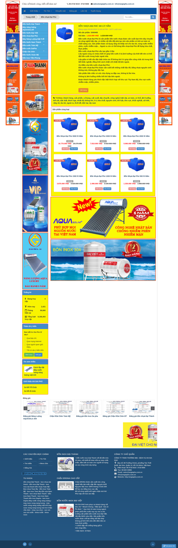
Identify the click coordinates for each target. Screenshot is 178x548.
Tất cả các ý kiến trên (34, 350)
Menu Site (44, 463)
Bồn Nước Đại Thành (31, 24)
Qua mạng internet (32, 341)
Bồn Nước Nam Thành (32, 42)
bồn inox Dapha (35, 498)
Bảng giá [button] (73, 11)
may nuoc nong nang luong (34, 503)
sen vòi (47, 510)
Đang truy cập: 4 (39, 473)
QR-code (26, 473)
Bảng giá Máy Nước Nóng (33, 416)
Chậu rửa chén (29, 52)
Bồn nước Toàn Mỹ (30, 45)
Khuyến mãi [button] (61, 11)
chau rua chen (37, 510)
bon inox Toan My (34, 491)
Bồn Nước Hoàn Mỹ (31, 55)
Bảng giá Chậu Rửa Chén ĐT (141, 416)
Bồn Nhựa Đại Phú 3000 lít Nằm (103, 136)
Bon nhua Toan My (30, 489)
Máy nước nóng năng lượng (39, 501)
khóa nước (39, 512)
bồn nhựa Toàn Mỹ (42, 487)
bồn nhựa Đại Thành (31, 482)
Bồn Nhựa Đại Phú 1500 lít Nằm (70, 176)
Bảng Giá (28, 468)
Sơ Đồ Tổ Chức (30, 387)
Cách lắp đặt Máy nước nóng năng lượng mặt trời (34, 371)
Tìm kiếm (28, 463)
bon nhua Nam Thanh (38, 494)
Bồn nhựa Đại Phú (30, 36)
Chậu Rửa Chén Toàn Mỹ (86, 416)
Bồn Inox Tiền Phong (31, 58)
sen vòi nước (28, 512)
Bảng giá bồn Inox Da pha (113, 416)
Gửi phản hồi (169, 546)
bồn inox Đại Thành (36, 484)
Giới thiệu (28, 459)
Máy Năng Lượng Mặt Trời (33, 39)
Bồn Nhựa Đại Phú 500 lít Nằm (136, 176)
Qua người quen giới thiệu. (33, 346)
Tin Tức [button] (48, 11)
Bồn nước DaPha (30, 48)
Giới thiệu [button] (35, 11)
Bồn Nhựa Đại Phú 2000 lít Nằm (136, 136)
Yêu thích (74, 149)
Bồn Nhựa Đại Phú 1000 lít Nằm (103, 176)
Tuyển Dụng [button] (96, 11)
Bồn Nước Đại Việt (30, 33)
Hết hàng (83, 90)
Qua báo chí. (30, 338)
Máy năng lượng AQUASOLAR (29, 28)
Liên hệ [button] (84, 11)
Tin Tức (43, 459)
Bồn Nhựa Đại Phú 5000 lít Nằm (70, 136)
